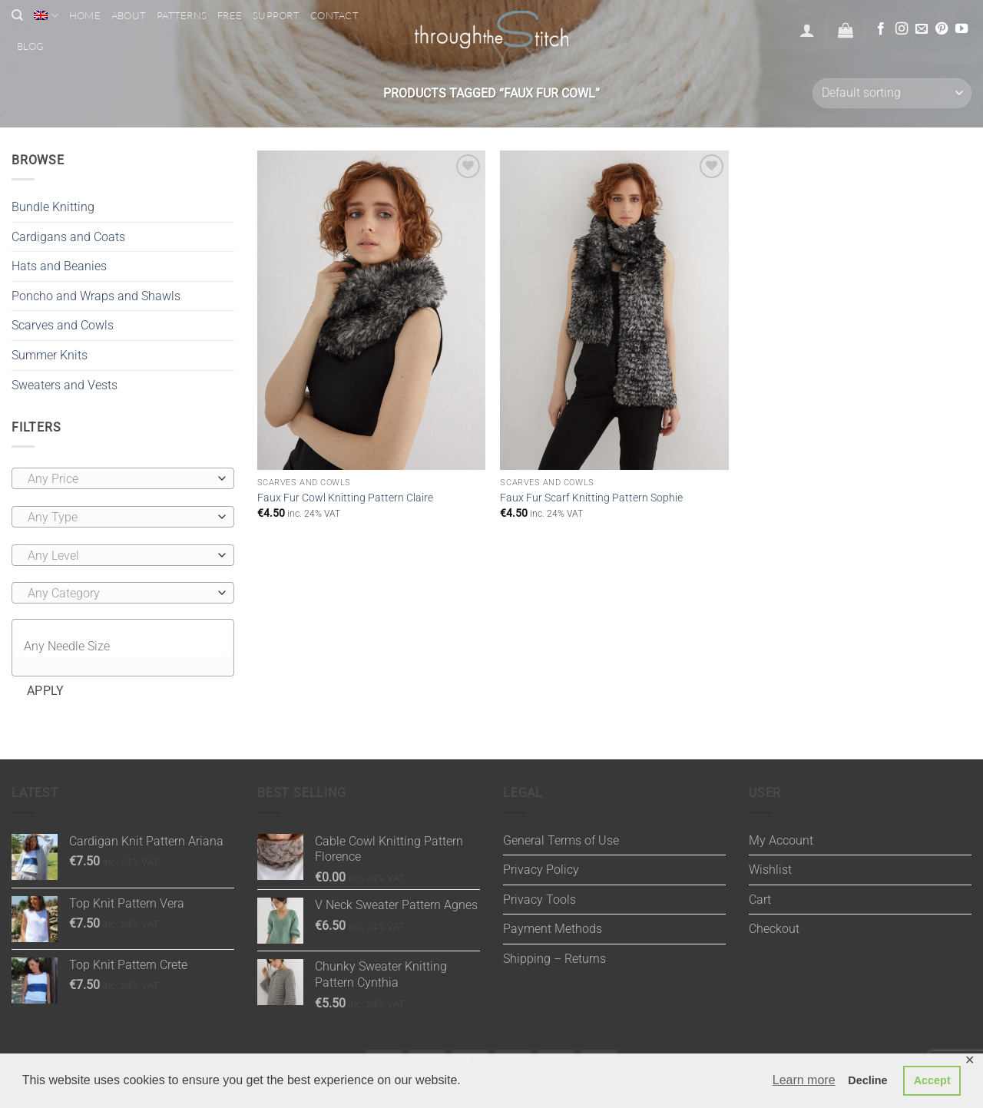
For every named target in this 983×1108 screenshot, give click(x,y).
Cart (760, 899)
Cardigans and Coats (68, 237)
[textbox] (119, 479)
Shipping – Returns (554, 958)
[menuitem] (46, 16)
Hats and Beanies (59, 266)
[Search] (17, 15)
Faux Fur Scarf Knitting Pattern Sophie (591, 497)
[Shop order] (892, 93)
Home (85, 15)
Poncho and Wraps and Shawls (96, 296)
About (128, 15)
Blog (30, 46)
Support (276, 15)
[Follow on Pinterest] (941, 29)
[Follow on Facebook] (881, 29)
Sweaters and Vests (64, 385)
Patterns (182, 15)
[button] (807, 30)
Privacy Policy (541, 869)
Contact (334, 15)
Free (229, 15)
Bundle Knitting (53, 207)
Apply (46, 691)
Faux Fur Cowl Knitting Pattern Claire (345, 497)
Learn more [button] (804, 1080)
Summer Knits (50, 355)
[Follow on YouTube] (961, 29)
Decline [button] (867, 1080)
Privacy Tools (539, 899)
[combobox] (123, 478)
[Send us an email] (921, 29)
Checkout (774, 928)
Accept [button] (932, 1080)
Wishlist (770, 869)
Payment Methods (552, 928)
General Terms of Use (561, 840)
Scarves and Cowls (63, 325)
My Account (781, 840)
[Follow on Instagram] (901, 29)
